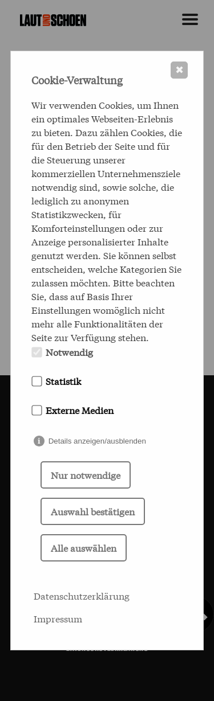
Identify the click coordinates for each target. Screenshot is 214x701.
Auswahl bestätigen (93, 511)
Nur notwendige (85, 474)
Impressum (58, 618)
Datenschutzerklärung (82, 595)
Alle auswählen (83, 547)
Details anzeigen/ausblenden (97, 441)
